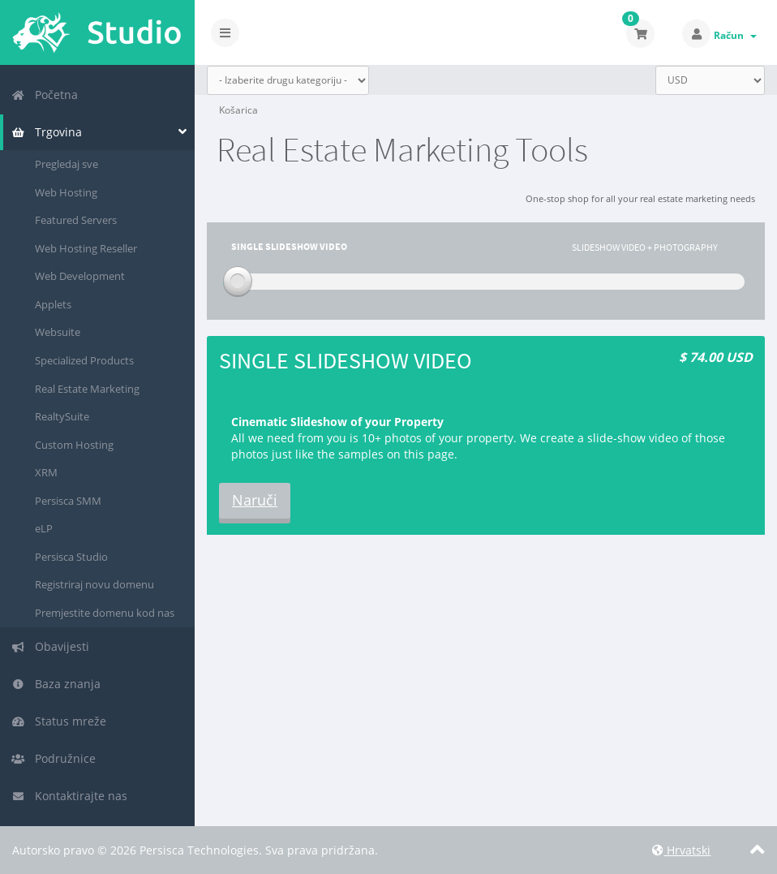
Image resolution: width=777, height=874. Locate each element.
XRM (46, 472)
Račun (735, 35)
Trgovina (46, 132)
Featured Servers (76, 220)
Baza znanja (56, 683)
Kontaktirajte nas (69, 795)
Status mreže (58, 721)
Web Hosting (66, 192)
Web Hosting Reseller (86, 248)
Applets (53, 304)
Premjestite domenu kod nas (104, 612)
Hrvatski (681, 850)
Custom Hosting (74, 444)
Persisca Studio (71, 556)
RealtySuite (62, 416)
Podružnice (53, 758)
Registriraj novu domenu (94, 584)
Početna (44, 94)
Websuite (57, 332)
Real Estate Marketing (87, 388)
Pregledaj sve (66, 164)
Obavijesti (50, 646)
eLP (44, 528)
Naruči (254, 500)
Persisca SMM (68, 500)
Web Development (80, 276)
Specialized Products (84, 360)
